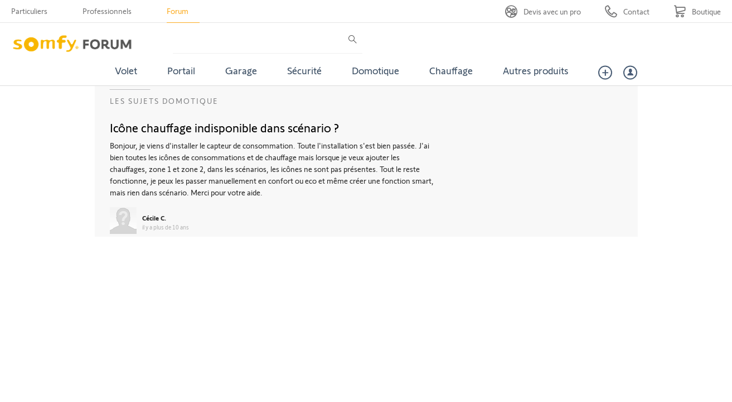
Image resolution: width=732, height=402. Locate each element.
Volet (126, 70)
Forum (177, 11)
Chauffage (451, 70)
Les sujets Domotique (164, 101)
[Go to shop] (697, 11)
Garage (241, 70)
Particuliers (29, 11)
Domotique (375, 70)
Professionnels (107, 11)
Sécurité (304, 70)
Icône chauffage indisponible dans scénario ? (224, 127)
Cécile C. (154, 218)
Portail (181, 70)
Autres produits (536, 70)
